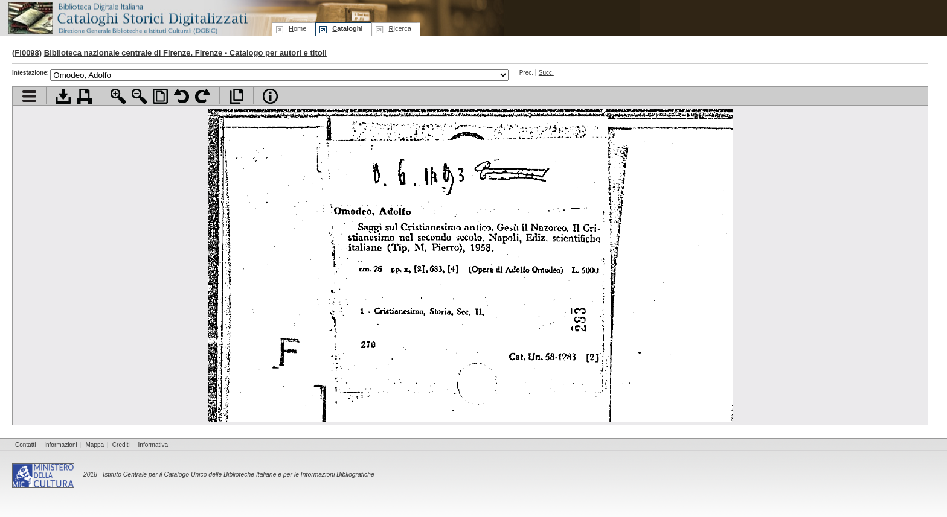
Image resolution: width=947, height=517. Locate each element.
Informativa (153, 445)
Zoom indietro (139, 96)
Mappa (95, 445)
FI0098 (26, 52)
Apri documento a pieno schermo (236, 96)
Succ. (546, 72)
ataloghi (347, 28)
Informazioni (60, 445)
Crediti (121, 445)
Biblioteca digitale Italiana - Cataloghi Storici (127, 17)
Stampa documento (84, 96)
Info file (270, 96)
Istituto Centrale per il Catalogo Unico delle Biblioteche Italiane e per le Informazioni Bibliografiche (238, 474)
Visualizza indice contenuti (29, 96)
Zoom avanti (118, 96)
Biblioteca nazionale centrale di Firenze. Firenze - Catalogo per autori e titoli (185, 52)
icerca (399, 28)
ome (297, 28)
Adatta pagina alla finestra (160, 96)
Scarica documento (63, 96)
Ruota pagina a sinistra (181, 96)
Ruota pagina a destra (202, 96)
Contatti (25, 445)
